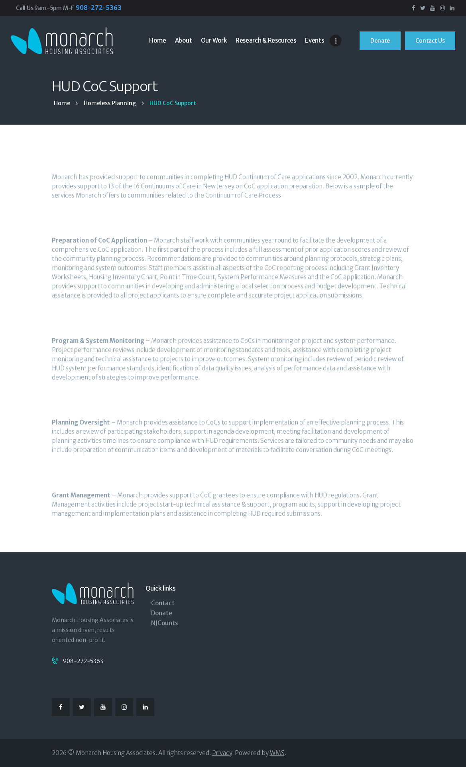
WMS (277, 753)
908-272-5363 (83, 661)
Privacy (222, 753)
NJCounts (164, 623)
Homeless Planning (110, 103)
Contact (163, 603)
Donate (161, 613)
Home (62, 103)
